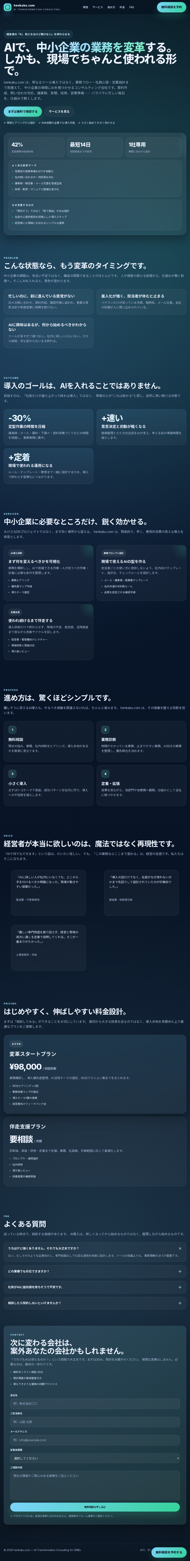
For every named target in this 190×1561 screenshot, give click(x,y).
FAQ (131, 7)
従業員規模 (16, 1449)
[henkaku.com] (32, 7)
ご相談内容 (16, 1467)
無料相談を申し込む (95, 1507)
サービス (98, 7)
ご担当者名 (16, 1413)
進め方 (111, 7)
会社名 (13, 1395)
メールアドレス (18, 1431)
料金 (122, 7)
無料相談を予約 (171, 7)
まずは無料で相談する (23, 111)
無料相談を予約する (169, 1552)
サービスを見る (59, 111)
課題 (85, 7)
